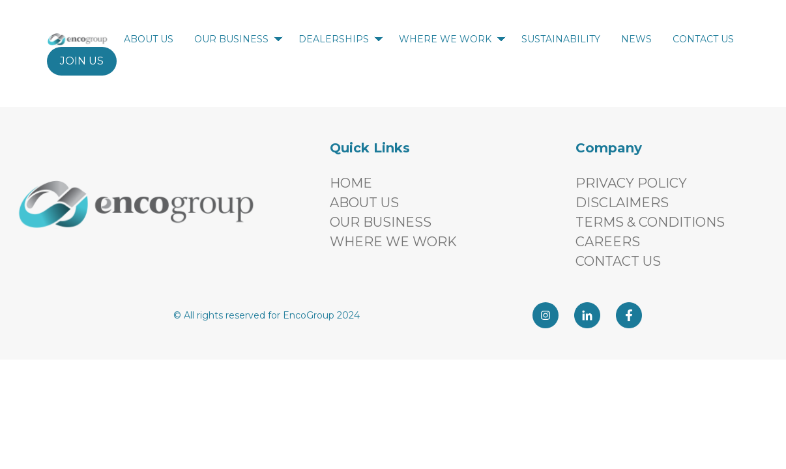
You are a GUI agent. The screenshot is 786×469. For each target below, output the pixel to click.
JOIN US (82, 61)
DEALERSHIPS (340, 39)
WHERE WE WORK (452, 39)
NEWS (639, 39)
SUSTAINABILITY (563, 39)
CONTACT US (706, 39)
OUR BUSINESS (238, 39)
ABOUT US (151, 39)
